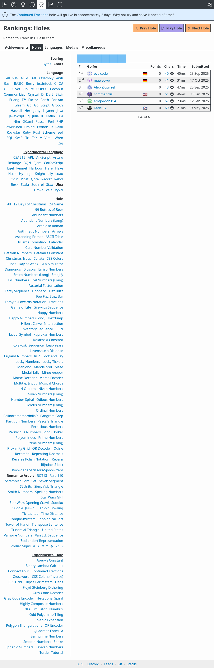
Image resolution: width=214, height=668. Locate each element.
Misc (93, 47)
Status (131, 664)
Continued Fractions (32, 15)
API (80, 664)
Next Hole (198, 28)
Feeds (108, 664)
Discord (93, 664)
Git (120, 664)
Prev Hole (145, 28)
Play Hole (171, 28)
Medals (72, 47)
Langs (54, 47)
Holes (36, 47)
